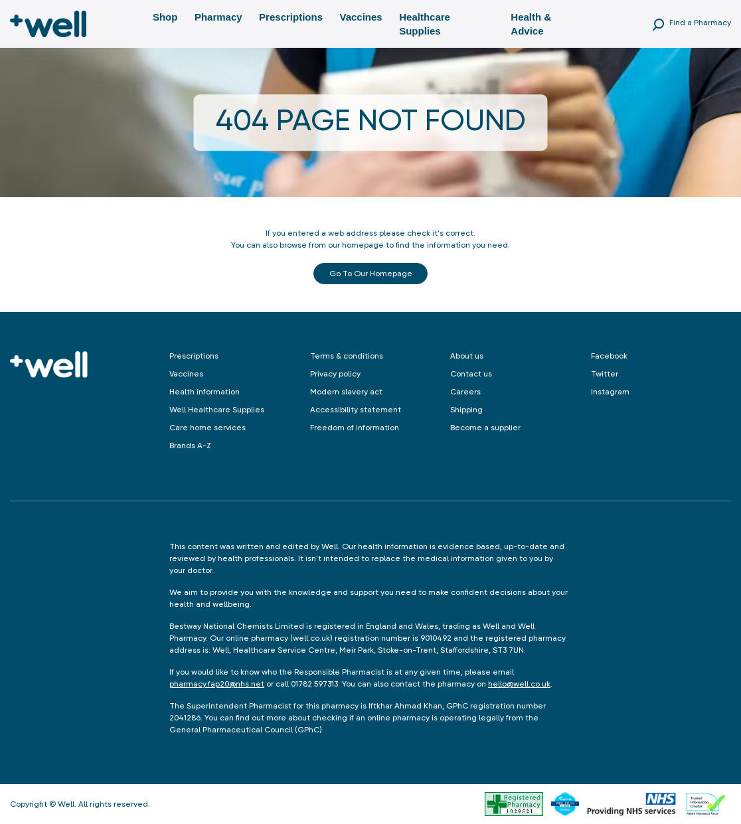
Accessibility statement (355, 409)
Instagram (610, 391)
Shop (165, 17)
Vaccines (360, 17)
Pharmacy (218, 17)
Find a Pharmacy (700, 22)
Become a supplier (485, 427)
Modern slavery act (346, 391)
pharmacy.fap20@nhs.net (216, 684)
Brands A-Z (190, 445)
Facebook (609, 356)
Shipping (466, 409)
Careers (465, 391)
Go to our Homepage (370, 273)
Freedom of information (354, 427)
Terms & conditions (346, 356)
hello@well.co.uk (519, 684)
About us (466, 356)
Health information (204, 391)
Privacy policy (335, 373)
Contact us (471, 373)
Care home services (207, 427)
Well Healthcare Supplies (216, 409)
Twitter (604, 373)
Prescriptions (291, 17)
